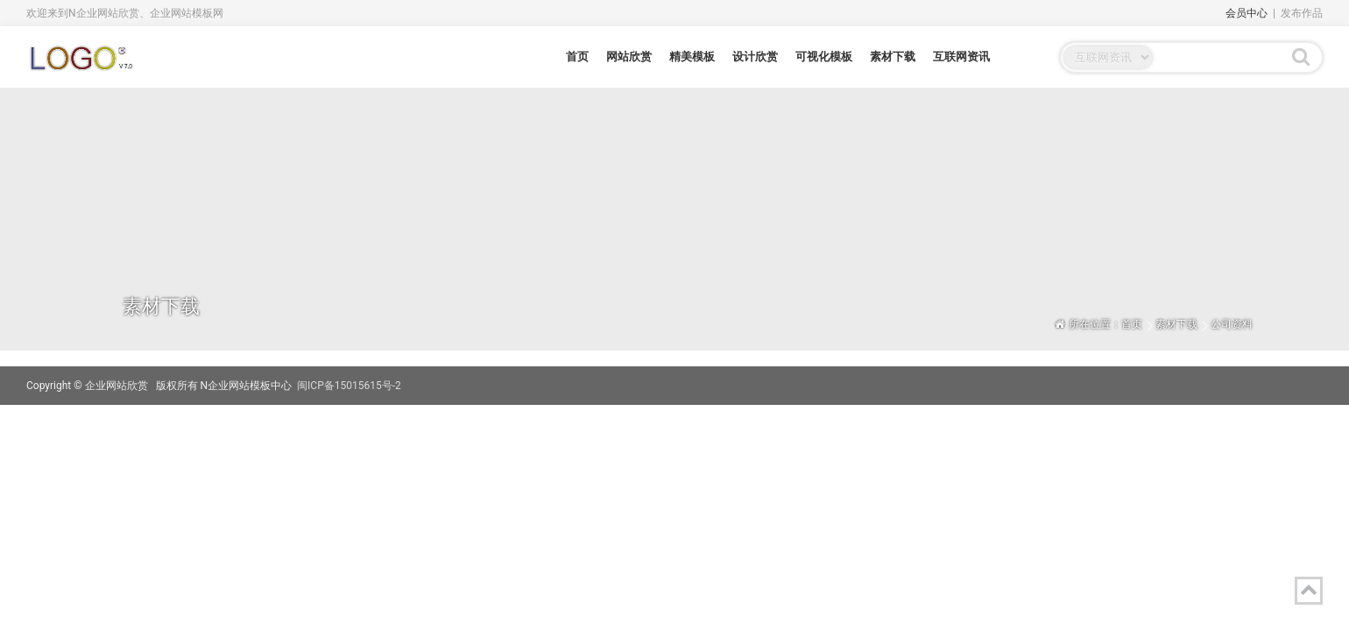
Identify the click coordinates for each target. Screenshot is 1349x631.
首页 (577, 56)
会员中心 (1246, 13)
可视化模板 (823, 56)
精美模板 (692, 56)
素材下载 (892, 56)
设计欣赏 (755, 56)
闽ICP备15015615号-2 (349, 385)
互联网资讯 (961, 56)
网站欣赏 (629, 56)
